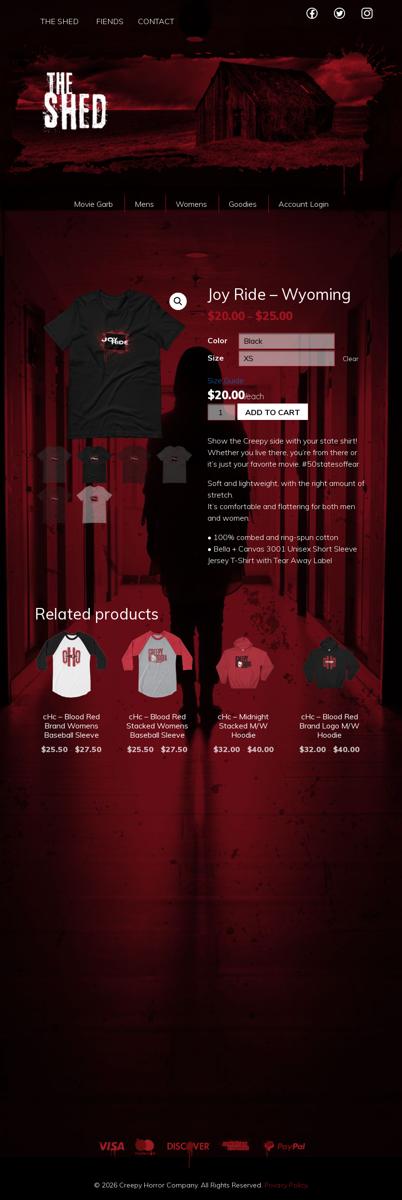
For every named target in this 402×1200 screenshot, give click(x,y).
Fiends (110, 21)
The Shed (60, 21)
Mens (144, 204)
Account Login (303, 204)
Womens (191, 204)
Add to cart (272, 412)
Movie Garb (93, 204)
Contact (156, 21)
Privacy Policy (285, 1185)
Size (216, 358)
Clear (351, 359)
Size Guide (226, 380)
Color (218, 340)
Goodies (243, 204)
